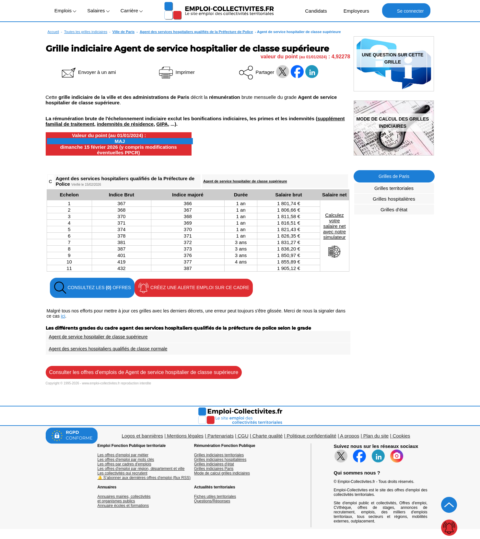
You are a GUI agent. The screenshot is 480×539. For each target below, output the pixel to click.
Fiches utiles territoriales (215, 496)
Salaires (98, 10)
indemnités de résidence (125, 124)
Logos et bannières (142, 436)
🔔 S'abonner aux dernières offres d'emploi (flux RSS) (144, 477)
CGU (243, 436)
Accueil (53, 32)
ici (63, 316)
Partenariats (220, 436)
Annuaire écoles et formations (123, 505)
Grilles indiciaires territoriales (219, 455)
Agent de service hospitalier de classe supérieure (245, 181)
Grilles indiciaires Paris (213, 468)
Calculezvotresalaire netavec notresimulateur (334, 235)
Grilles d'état (393, 209)
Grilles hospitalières (394, 199)
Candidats (312, 10)
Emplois (65, 10)
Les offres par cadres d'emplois (124, 464)
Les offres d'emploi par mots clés (126, 459)
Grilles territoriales (394, 188)
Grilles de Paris (394, 176)
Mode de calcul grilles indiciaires (222, 473)
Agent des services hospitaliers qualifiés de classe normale (108, 348)
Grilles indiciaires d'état (214, 464)
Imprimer (176, 72)
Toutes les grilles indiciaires (85, 32)
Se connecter (406, 10)
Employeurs (353, 10)
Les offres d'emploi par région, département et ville (141, 468)
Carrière (132, 10)
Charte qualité (267, 436)
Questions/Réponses (212, 501)
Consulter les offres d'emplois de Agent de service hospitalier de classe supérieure (144, 372)
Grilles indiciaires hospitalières (220, 459)
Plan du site (376, 436)
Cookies (401, 436)
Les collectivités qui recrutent (122, 473)
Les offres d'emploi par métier (123, 455)
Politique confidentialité (311, 436)
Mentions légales (185, 436)
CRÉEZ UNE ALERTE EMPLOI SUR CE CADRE (193, 287)
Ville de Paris (123, 32)
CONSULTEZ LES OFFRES (92, 287)
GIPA (162, 124)
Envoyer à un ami (88, 72)
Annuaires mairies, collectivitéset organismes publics (124, 498)
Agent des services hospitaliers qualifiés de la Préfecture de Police (196, 32)
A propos (349, 436)
